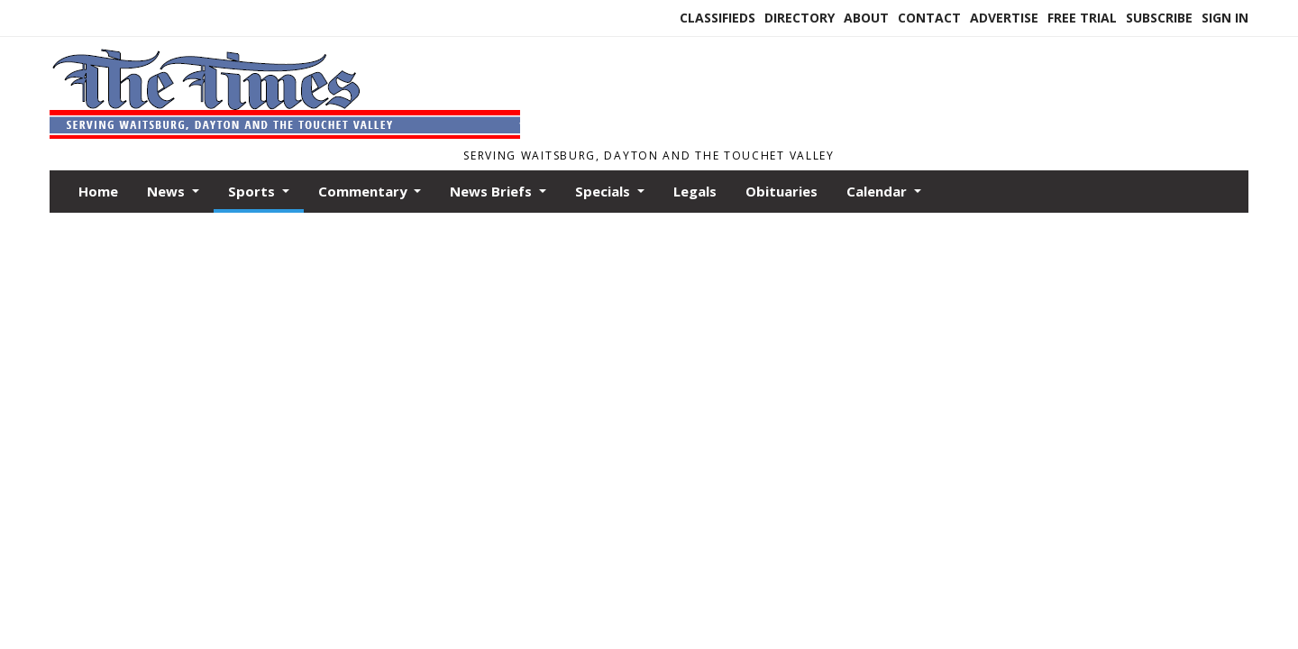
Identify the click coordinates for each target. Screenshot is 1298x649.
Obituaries (781, 191)
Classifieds (717, 17)
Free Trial (1082, 17)
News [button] (167, 191)
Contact (929, 17)
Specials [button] (604, 191)
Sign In (1225, 17)
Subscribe (1159, 17)
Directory (799, 17)
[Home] (285, 133)
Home (98, 191)
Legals (695, 191)
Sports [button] (253, 191)
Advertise (1004, 17)
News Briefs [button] (492, 191)
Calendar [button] (878, 191)
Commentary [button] (364, 191)
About (866, 17)
